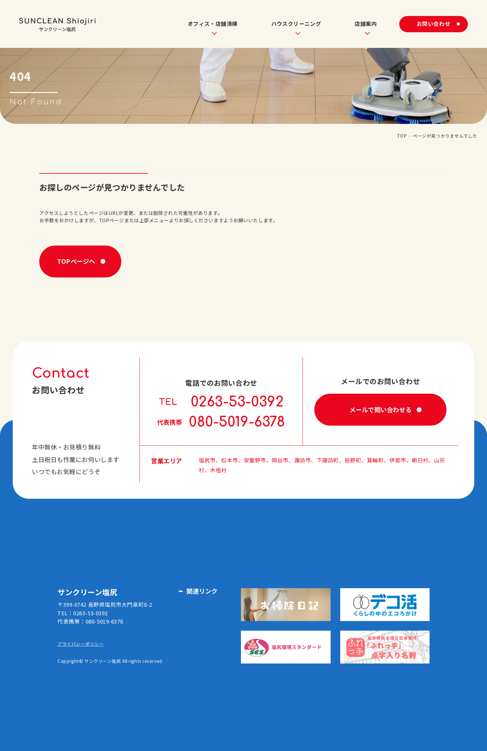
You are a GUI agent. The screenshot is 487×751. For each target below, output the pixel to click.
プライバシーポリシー (80, 644)
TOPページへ (76, 261)
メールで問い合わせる (380, 409)
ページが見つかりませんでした (445, 136)
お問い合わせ (433, 23)
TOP (402, 136)
